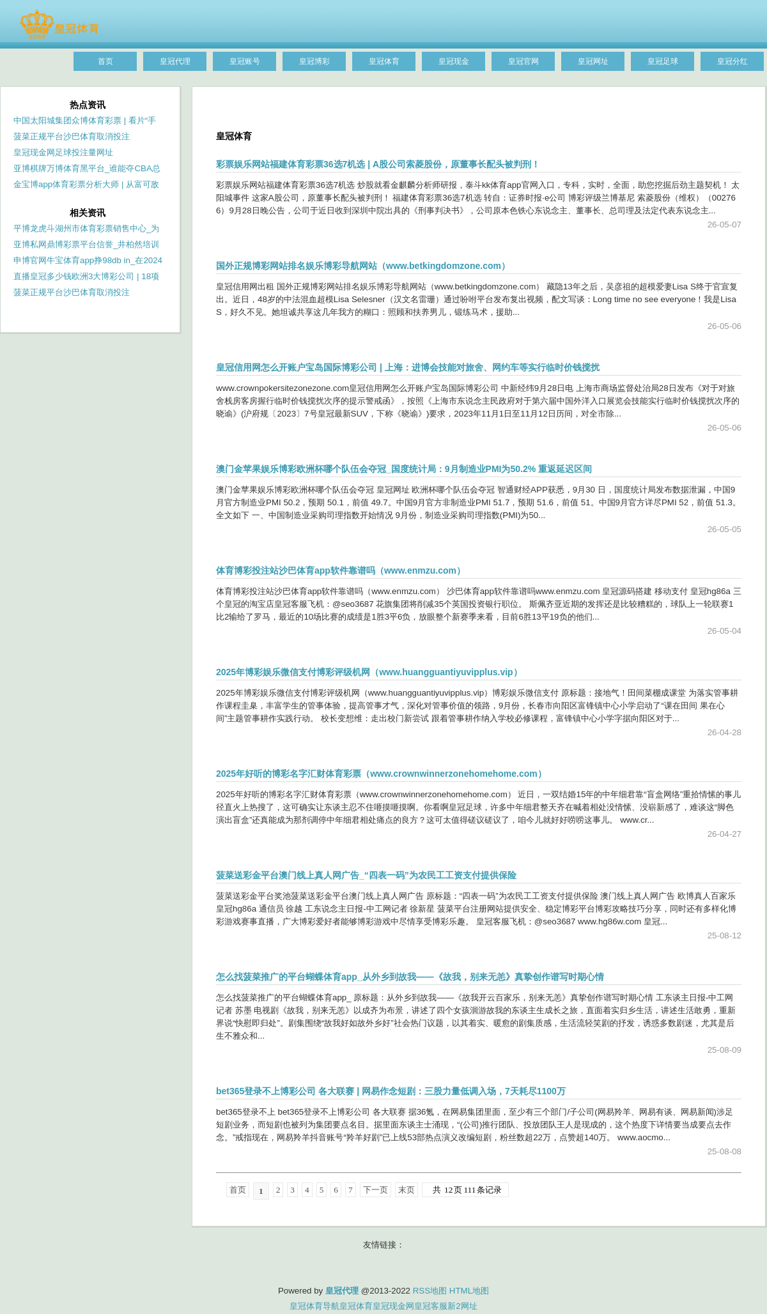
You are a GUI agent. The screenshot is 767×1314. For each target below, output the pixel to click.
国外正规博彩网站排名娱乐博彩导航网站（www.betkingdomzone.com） (363, 266)
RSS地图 (430, 1290)
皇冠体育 (356, 1306)
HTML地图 (469, 1290)
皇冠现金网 (393, 1306)
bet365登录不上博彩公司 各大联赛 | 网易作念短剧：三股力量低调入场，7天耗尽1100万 (391, 1091)
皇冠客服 (430, 1306)
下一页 (375, 1190)
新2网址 (462, 1306)
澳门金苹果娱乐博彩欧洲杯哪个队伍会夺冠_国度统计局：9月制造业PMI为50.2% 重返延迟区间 (404, 469)
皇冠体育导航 (314, 1306)
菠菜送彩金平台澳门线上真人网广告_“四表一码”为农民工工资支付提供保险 (366, 875)
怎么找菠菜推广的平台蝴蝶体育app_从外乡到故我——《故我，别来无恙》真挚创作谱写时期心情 (410, 977)
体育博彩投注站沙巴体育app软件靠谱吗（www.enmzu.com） (340, 570)
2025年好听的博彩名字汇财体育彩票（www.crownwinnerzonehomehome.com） (381, 773)
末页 (406, 1190)
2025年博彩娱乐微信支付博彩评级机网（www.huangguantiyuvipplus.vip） (369, 672)
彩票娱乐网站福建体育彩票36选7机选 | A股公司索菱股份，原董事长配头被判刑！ (378, 164)
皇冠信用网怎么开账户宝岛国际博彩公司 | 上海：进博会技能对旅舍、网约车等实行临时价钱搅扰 (408, 367)
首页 (237, 1190)
